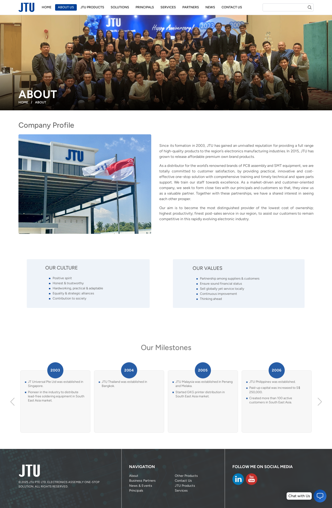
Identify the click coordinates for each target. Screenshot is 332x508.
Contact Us (232, 7)
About (133, 476)
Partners (190, 7)
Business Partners (142, 480)
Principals (145, 7)
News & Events (140, 486)
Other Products (186, 476)
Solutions (120, 7)
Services (168, 7)
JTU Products (92, 7)
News (210, 7)
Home (46, 7)
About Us (66, 7)
